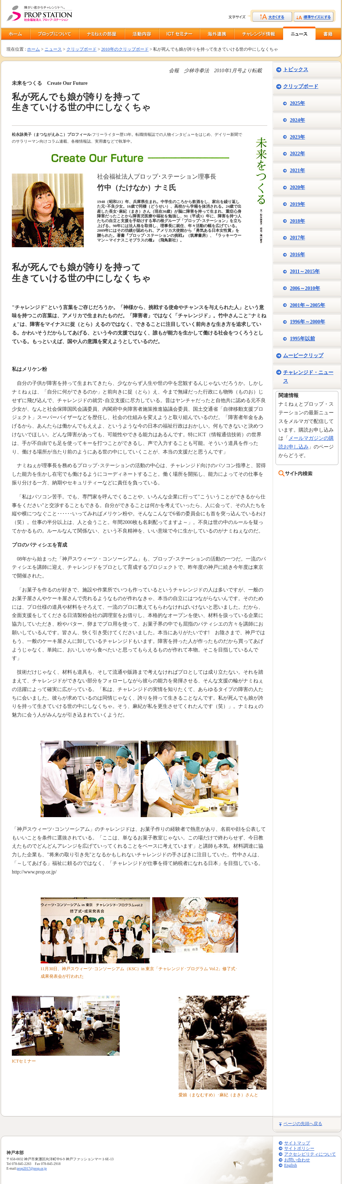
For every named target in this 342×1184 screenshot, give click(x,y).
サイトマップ (297, 1143)
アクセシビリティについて (310, 1154)
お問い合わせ (297, 1160)
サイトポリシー (299, 1148)
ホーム (33, 49)
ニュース (53, 49)
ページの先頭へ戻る (302, 1123)
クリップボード (81, 49)
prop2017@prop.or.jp (32, 1168)
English (290, 1165)
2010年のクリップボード (125, 49)
